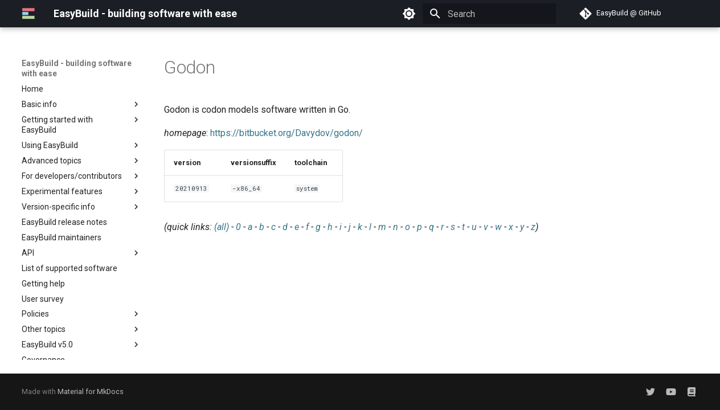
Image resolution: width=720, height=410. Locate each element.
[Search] (489, 13)
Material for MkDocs (91, 391)
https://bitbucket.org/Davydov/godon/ (286, 133)
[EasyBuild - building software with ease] (28, 13)
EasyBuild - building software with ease (77, 68)
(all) (221, 227)
